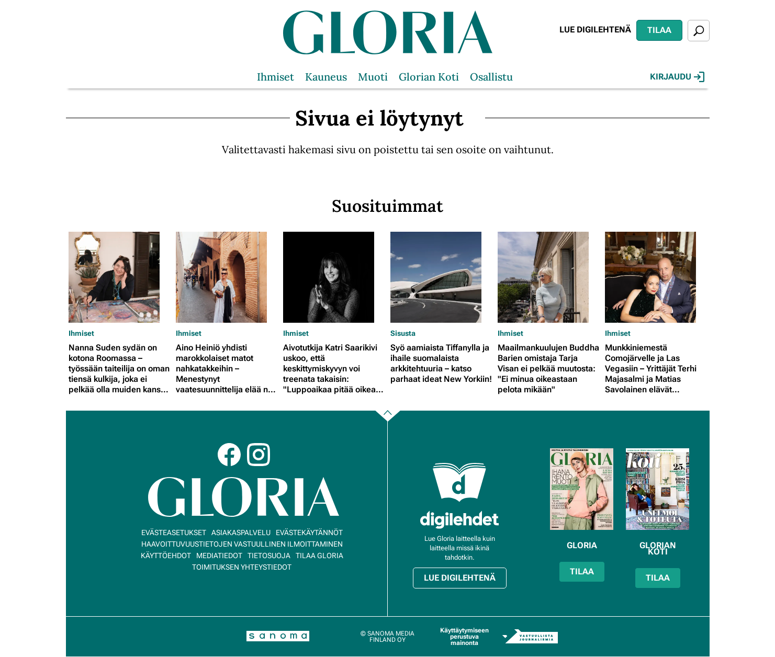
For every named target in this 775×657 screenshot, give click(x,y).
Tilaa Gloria (319, 555)
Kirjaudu (677, 77)
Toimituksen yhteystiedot (241, 567)
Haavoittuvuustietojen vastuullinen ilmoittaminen (242, 544)
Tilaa (659, 30)
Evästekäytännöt (309, 532)
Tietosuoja (269, 555)
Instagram (258, 454)
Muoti (373, 76)
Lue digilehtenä (595, 30)
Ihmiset (275, 76)
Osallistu (491, 76)
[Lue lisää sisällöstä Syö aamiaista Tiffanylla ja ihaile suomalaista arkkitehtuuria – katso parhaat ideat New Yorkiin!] (441, 277)
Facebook (229, 454)
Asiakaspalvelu (241, 532)
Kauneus (326, 76)
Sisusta (402, 333)
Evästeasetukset (173, 532)
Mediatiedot (219, 555)
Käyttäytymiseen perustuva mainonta (464, 637)
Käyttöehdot (166, 555)
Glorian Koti (429, 76)
